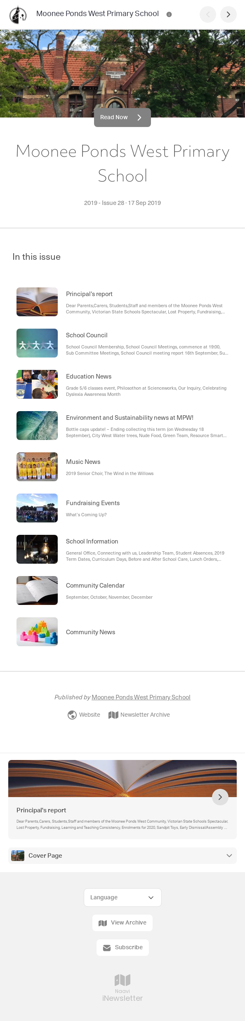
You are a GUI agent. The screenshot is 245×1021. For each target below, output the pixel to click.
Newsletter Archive (139, 715)
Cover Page (45, 856)
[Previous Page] (208, 14)
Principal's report (41, 810)
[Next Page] (228, 14)
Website (83, 715)
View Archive (122, 923)
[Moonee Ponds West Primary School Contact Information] (169, 14)
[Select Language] (122, 897)
